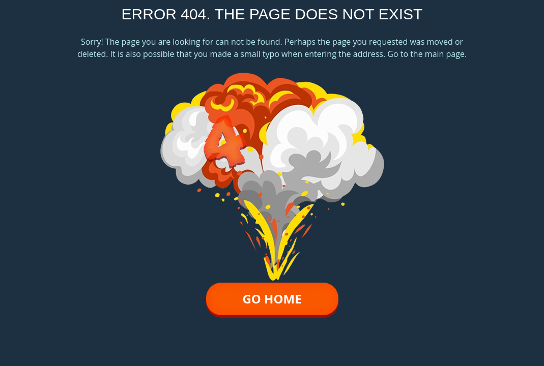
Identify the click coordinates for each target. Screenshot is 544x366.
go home (271, 298)
